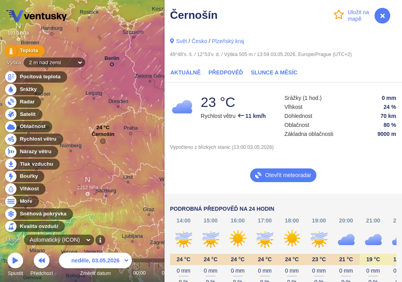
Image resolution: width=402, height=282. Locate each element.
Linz (128, 178)
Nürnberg (71, 147)
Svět (181, 41)
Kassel (42, 95)
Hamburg (51, 29)
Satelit (23, 114)
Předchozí (42, 265)
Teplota (24, 50)
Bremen (30, 44)
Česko (199, 41)
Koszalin (162, 10)
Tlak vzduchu (32, 164)
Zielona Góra (150, 77)
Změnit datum (95, 265)
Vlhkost (25, 189)
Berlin (111, 59)
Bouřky (24, 176)
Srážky (24, 89)
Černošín (102, 136)
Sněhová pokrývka (38, 214)
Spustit (15, 265)
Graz (148, 210)
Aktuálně (185, 72)
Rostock (89, 13)
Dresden (118, 102)
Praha (131, 129)
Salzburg (105, 192)
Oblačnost (28, 126)
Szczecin (133, 33)
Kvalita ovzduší (34, 226)
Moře (22, 201)
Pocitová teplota (35, 77)
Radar (23, 102)
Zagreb (158, 243)
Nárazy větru (31, 151)
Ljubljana (132, 237)
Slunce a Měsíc (274, 72)
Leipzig (94, 94)
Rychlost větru (34, 139)
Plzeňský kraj (228, 41)
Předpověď (225, 72)
